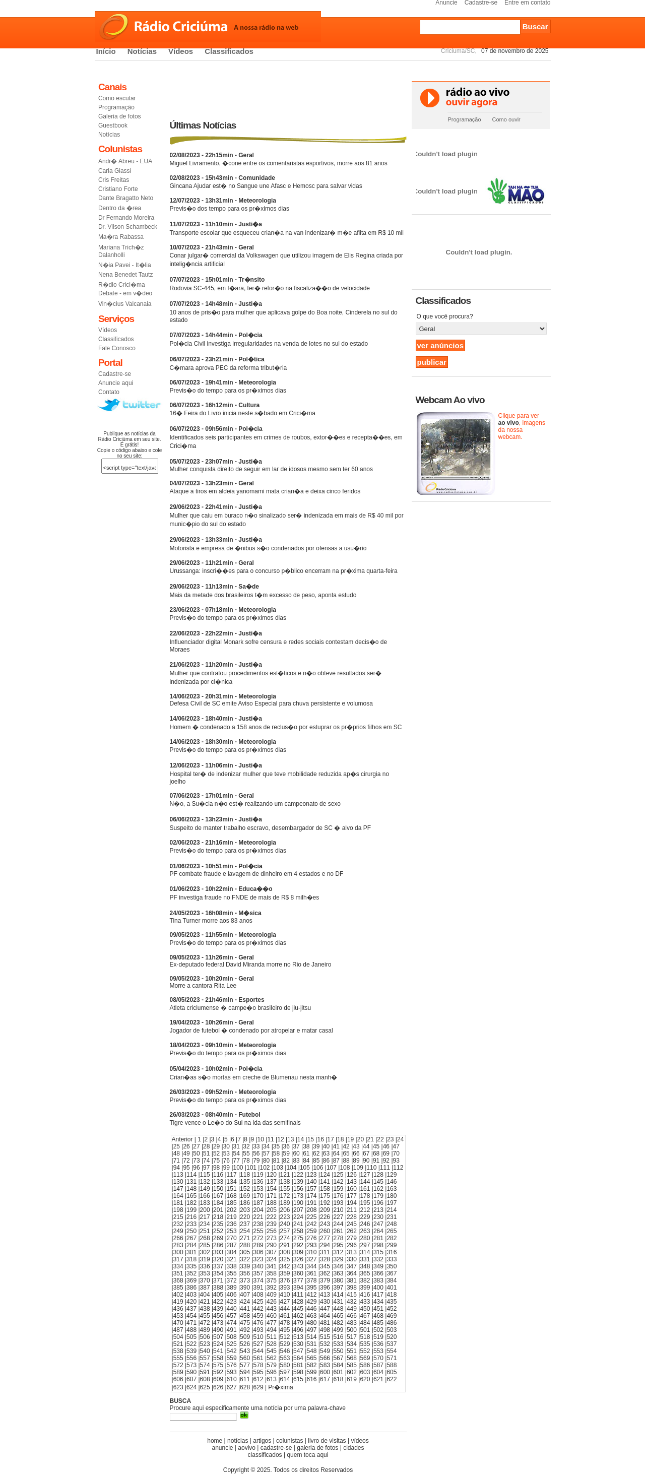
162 (378, 1188)
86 (326, 1160)
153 (258, 1188)
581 (298, 1365)
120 (272, 1174)
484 (365, 1322)
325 (285, 1259)
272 (258, 1238)
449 (352, 1308)
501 (365, 1329)
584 (338, 1365)
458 (245, 1315)
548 (311, 1351)
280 (365, 1238)
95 (186, 1167)
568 (352, 1358)
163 (391, 1188)
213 (378, 1209)
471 (191, 1322)
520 (391, 1336)
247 (378, 1224)
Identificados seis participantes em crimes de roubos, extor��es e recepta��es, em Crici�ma (286, 437)
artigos (262, 1440)
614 (285, 1379)
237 (245, 1224)
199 (191, 1209)
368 (178, 1280)
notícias (237, 1440)
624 (191, 1387)
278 (338, 1238)
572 (178, 1365)
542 (232, 1351)
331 (365, 1259)
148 (191, 1188)
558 (218, 1358)
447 (325, 1308)
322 (245, 1259)
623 (178, 1387)
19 (350, 1139)
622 (391, 1379)
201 (218, 1209)
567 (338, 1358)
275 (298, 1238)
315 (378, 1252)
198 (178, 1209)
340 (258, 1266)
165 (191, 1195)
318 (191, 1259)
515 (325, 1336)
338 (232, 1266)
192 (325, 1202)
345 (325, 1266)
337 (218, 1266)
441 (245, 1308)
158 (325, 1188)
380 (338, 1280)
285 (205, 1245)
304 (232, 1252)
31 (236, 1146)
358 (272, 1273)
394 (298, 1287)
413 (325, 1294)
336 (205, 1266)
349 (378, 1266)
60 (296, 1153)
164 (178, 1195)
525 (232, 1343)
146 (391, 1181)
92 (386, 1160)
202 (232, 1209)
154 (272, 1188)
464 (325, 1315)
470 (178, 1322)
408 (258, 1294)
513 (298, 1336)
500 (352, 1329)
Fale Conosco (117, 348)
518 (365, 1336)
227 (338, 1217)
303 (218, 1252)
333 (391, 1259)
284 (191, 1245)
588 (391, 1365)
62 (316, 1153)
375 (272, 1280)
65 (346, 1153)
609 (218, 1379)
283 (178, 1245)
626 (218, 1387)
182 (191, 1202)
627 (232, 1387)
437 (191, 1308)
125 (338, 1174)
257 (285, 1231)
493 (258, 1329)
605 (391, 1372)
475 (245, 1322)
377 (298, 1280)
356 (245, 1273)
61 (306, 1153)
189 (285, 1202)
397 (338, 1287)
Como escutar (117, 98)
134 (232, 1181)
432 (352, 1301)
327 (311, 1259)
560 (245, 1358)
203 (245, 1209)
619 (352, 1379)
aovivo (246, 1447)
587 (378, 1365)
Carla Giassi (114, 170)
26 (186, 1146)
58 (276, 1153)
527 (258, 1343)
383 (378, 1280)
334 (178, 1266)
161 (365, 1188)
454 (191, 1315)
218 (218, 1217)
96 (196, 1167)
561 (258, 1358)
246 (365, 1224)
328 (325, 1259)
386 (191, 1287)
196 (378, 1202)
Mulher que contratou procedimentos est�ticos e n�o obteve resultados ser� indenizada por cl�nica (275, 673)
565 (311, 1358)
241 (298, 1224)
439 (218, 1308)
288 (245, 1245)
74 (206, 1160)
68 (376, 1153)
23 (390, 1139)
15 (310, 1139)
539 (191, 1351)
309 (298, 1252)
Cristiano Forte (118, 188)
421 (205, 1301)
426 (272, 1301)
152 (245, 1188)
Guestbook (112, 125)
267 (191, 1238)
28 (206, 1146)
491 (232, 1329)
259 (311, 1231)
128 (378, 1174)
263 (365, 1231)
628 (245, 1387)
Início (106, 51)
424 (245, 1301)
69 (386, 1153)
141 (325, 1181)
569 (365, 1358)
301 (191, 1252)
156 (298, 1188)
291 (285, 1245)
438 (205, 1308)
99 (226, 1167)
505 (191, 1336)
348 (365, 1266)
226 (325, 1217)
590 (191, 1372)
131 (191, 1181)
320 (218, 1259)
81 (276, 1160)
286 (218, 1245)
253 (232, 1231)
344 (311, 1266)
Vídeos (180, 51)
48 (176, 1153)
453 (178, 1315)
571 (391, 1358)
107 (332, 1167)
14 (300, 1139)
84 (306, 1160)
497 (311, 1329)
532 (325, 1343)
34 (266, 1146)
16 (320, 1139)
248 (391, 1224)
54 (236, 1153)
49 (186, 1153)
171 (272, 1195)
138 (285, 1181)
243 (325, 1224)
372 (232, 1280)
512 (285, 1336)
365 (365, 1273)
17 (330, 1139)
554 (391, 1351)
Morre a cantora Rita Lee (212, 982)
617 (325, 1379)
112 (398, 1167)
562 (272, 1358)
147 (178, 1188)
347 (352, 1266)
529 (285, 1343)
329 (338, 1259)
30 (226, 1146)
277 (325, 1238)
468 (378, 1315)
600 (325, 1372)
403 (191, 1294)
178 (365, 1195)
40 (326, 1146)
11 (270, 1139)
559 (232, 1358)
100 (238, 1167)
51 (206, 1153)
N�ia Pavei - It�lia (124, 265)
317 (178, 1259)
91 (376, 1160)
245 (352, 1224)
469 (391, 1315)
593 (232, 1372)
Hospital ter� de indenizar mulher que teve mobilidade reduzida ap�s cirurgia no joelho (280, 773)
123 (311, 1174)
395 (311, 1287)
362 (325, 1273)
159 (338, 1188)
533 (338, 1343)
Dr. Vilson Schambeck (127, 226)
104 (291, 1167)
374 (258, 1280)
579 (272, 1365)
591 (205, 1372)
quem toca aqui (307, 1454)
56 (256, 1153)
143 (352, 1181)
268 (205, 1238)
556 (191, 1358)
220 (245, 1217)
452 (391, 1308)
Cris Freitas (113, 179)
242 (311, 1224)
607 (191, 1379)
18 (340, 1139)
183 (205, 1202)
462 (298, 1315)
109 (358, 1167)
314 (365, 1252)
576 (232, 1365)
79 (256, 1160)
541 (218, 1351)
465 (338, 1315)
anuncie (222, 1447)
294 (325, 1245)
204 (258, 1209)
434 (378, 1301)
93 (396, 1160)
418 (391, 1294)
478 (285, 1322)
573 (191, 1365)
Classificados (229, 51)
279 (352, 1238)
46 (386, 1146)
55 (246, 1153)
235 (218, 1224)
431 (338, 1301)
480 (311, 1322)
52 (216, 1153)
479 (298, 1322)
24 (400, 1139)
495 (285, 1329)
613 (272, 1379)
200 (205, 1209)
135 (245, 1181)
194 (352, 1202)
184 (218, 1202)
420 (191, 1301)
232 (178, 1224)
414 (338, 1294)
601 (338, 1372)
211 (352, 1209)
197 (391, 1202)
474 (232, 1322)
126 (352, 1174)
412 (311, 1294)
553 (378, 1351)
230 (378, 1217)
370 (205, 1280)
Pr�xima (280, 1387)
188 (272, 1202)
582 (311, 1365)
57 (266, 1153)
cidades (353, 1447)
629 (258, 1387)
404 (205, 1294)
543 (245, 1351)
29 (216, 1146)
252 (218, 1231)
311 (325, 1252)
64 (336, 1153)
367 (391, 1273)
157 (311, 1188)
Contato (108, 392)
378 (311, 1280)
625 (205, 1387)
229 (365, 1217)
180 (391, 1195)
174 (311, 1195)
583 (325, 1365)
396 (325, 1287)
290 (272, 1245)
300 (178, 1252)
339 (245, 1266)
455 (205, 1315)
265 (391, 1231)
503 (391, 1329)
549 (325, 1351)
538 (178, 1351)
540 (205, 1351)
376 (285, 1280)
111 (385, 1167)
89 (356, 1160)
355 (232, 1273)
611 (245, 1379)
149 (205, 1188)
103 (278, 1167)
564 (298, 1358)
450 (365, 1308)
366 (378, 1273)
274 (285, 1238)
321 (232, 1259)
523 (205, 1343)
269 (218, 1238)
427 (285, 1301)
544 (258, 1351)
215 (178, 1217)
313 (352, 1252)
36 (286, 1146)
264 (378, 1231)
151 (232, 1188)
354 (218, 1273)
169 (245, 1195)
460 (272, 1315)
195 (365, 1202)
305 (245, 1252)
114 (191, 1174)
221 (258, 1217)
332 (378, 1259)
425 (258, 1301)
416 (365, 1294)
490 (218, 1329)
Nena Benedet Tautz (125, 274)
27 (196, 1146)
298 (378, 1245)
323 (258, 1259)
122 (298, 1174)
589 (178, 1372)
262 (352, 1231)
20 (360, 1139)
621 (378, 1379)
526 (245, 1343)
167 (218, 1195)
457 (232, 1315)
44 (366, 1146)
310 (311, 1252)
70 (396, 1153)
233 (191, 1224)
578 (258, 1365)
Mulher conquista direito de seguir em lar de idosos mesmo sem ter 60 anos (271, 465)
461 (285, 1315)
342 (285, 1266)
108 (345, 1167)
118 (245, 1174)
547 (298, 1351)
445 (298, 1308)
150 (218, 1188)
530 (298, 1343)
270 (232, 1238)
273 (272, 1238)
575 (218, 1365)
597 (285, 1372)
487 (178, 1329)
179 (378, 1195)
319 (205, 1259)
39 (316, 1146)
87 (336, 1160)
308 (285, 1252)
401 (391, 1287)
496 (298, 1329)
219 (232, 1217)
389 (232, 1287)
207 (298, 1209)
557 (205, 1358)
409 (272, 1294)
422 (218, 1301)
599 (311, 1372)
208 (311, 1209)
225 (311, 1217)
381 (352, 1280)
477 (272, 1322)
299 (391, 1245)
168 (232, 1195)
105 (305, 1167)
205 (272, 1209)
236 (232, 1224)
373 (245, 1280)
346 (338, 1266)
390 (245, 1287)
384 (391, 1280)
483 (352, 1322)
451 (378, 1308)
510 (258, 1336)
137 (272, 1181)
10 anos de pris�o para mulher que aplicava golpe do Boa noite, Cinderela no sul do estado (284, 312)
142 (338, 1181)
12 (280, 1139)
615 (298, 1379)
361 (311, 1273)
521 (178, 1343)
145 (378, 1181)
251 (205, 1231)
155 (285, 1188)
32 (246, 1146)
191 (311, 1202)
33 (256, 1146)
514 (311, 1336)
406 (232, 1294)
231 (391, 1217)
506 (205, 1336)
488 (191, 1329)
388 (218, 1287)
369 (191, 1280)
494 (272, 1329)
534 (352, 1343)
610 (232, 1379)
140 (311, 1181)
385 (178, 1287)
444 (285, 1308)
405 (218, 1294)
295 (338, 1245)
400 (378, 1287)
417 (378, 1294)
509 (245, 1336)
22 (380, 1139)
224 (298, 1217)
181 (178, 1202)
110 (371, 1167)
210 (338, 1209)
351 (178, 1273)
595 (258, 1372)
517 (352, 1336)
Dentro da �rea (119, 208)
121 (285, 1174)
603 (365, 1372)
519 (378, 1336)
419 (178, 1301)
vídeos (359, 1440)
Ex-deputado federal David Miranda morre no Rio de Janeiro (251, 961)
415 (352, 1294)
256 (272, 1231)
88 (346, 1160)
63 (326, 1153)
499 (338, 1329)
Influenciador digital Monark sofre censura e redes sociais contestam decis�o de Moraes (279, 641)
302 (205, 1252)
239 (272, 1224)
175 (325, 1195)
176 (338, 1195)
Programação (116, 107)
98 (216, 1167)
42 (346, 1146)
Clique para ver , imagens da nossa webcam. (521, 426)
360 (298, 1273)
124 (325, 1174)
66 (356, 1153)
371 (218, 1280)
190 (298, 1202)
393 (285, 1287)
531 (311, 1343)
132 (205, 1181)
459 (258, 1315)
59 (286, 1153)
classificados (265, 1454)
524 (218, 1343)
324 (272, 1259)
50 (196, 1153)
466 (352, 1315)
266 (178, 1238)
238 (258, 1224)
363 (338, 1273)
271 (245, 1238)
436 (178, 1308)
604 (378, 1372)
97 (206, 1167)
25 (176, 1146)
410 (285, 1294)
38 (306, 1146)
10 (260, 1139)
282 (391, 1238)
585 (352, 1365)
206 (285, 1209)
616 (311, 1379)
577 (245, 1365)
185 (232, 1202)
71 (176, 1160)
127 (365, 1174)
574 (205, 1365)
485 (378, 1322)
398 (352, 1287)
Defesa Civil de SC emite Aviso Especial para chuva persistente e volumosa (271, 700)
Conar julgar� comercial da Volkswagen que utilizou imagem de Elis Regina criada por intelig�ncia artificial (287, 256)
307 (272, 1252)
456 (218, 1315)
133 (218, 1181)
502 (378, 1329)
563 (285, 1358)
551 (352, 1351)
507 (218, 1336)
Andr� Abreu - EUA (125, 161)
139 (298, 1181)
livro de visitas (327, 1440)
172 (285, 1195)
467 (365, 1315)
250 (191, 1231)
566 (325, 1358)
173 (298, 1195)
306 (258, 1252)
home (214, 1440)
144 (365, 1181)
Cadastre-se (114, 373)
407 (245, 1294)
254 (245, 1231)
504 (178, 1336)
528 (272, 1343)
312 (338, 1252)
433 (365, 1301)
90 (366, 1160)
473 (218, 1322)
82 (286, 1160)
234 (205, 1224)
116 (218, 1174)
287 (232, 1245)
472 (205, 1322)
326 (298, 1259)
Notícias (142, 51)
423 (232, 1301)
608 (205, 1379)
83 (296, 1160)
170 (258, 1195)
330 (352, 1259)
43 (356, 1146)
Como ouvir (506, 119)
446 (311, 1308)
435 (391, 1301)
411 (298, 1294)
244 (338, 1224)
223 (285, 1217)
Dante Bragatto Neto (125, 198)
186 (245, 1202)
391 (258, 1287)
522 (191, 1343)
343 (298, 1266)
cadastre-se (276, 1447)
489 (205, 1329)
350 (391, 1266)
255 (258, 1231)
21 (370, 1139)
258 (298, 1231)
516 (338, 1336)
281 (378, 1238)
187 (258, 1202)
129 (391, 1174)
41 (336, 1146)
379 (325, 1280)
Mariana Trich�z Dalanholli (121, 251)
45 (376, 1146)
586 (365, 1365)
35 (276, 1146)
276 (311, 1238)
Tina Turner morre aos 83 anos (216, 917)
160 (352, 1188)
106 (318, 1167)
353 (205, 1273)
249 (178, 1231)
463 (311, 1315)
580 (285, 1365)
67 (366, 1153)
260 (325, 1231)
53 (226, 1153)
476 (258, 1322)
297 (365, 1245)
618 (338, 1379)
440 (232, 1308)
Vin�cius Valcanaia (125, 303)
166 (205, 1195)
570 (378, 1358)
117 (232, 1174)
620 (365, 1379)
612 (258, 1379)
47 (396, 1146)
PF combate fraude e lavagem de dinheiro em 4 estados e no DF (257, 870)
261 (338, 1231)
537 (391, 1343)
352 (191, 1273)
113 (178, 1174)
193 (338, 1202)
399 (365, 1287)
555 (178, 1358)
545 (272, 1351)
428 (298, 1301)
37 (296, 1146)
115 (205, 1174)
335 (191, 1266)
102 (265, 1167)
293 (311, 1245)
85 (316, 1160)
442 (258, 1308)
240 (285, 1224)
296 (352, 1245)
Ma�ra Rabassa (121, 236)
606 (178, 1379)
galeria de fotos (317, 1447)
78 (246, 1160)
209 (325, 1209)
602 (352, 1372)
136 (258, 1181)
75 (216, 1160)
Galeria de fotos (119, 116)
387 (205, 1287)
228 (352, 1217)
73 (196, 1160)
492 (245, 1329)
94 (176, 1167)
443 (272, 1308)
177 (352, 1195)
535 (365, 1343)
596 (272, 1372)
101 (251, 1167)
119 (258, 1174)
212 (365, 1209)
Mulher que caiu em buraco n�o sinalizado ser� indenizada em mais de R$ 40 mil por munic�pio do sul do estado (287, 515)
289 (258, 1245)
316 (391, 1252)
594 (245, 1372)
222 (272, 1217)
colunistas (289, 1440)
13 (290, 1139)
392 (272, 1287)
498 (325, 1329)
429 (311, 1301)
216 (191, 1217)
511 (272, 1336)
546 (285, 1351)
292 (298, 1245)
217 (205, 1217)
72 (186, 1160)
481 (325, 1322)
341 (272, 1266)
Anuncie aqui (115, 383)
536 (378, 1343)
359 (285, 1273)
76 (226, 1160)
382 (365, 1280)
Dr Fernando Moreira (126, 217)
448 (338, 1308)
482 (338, 1322)
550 (338, 1351)
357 (258, 1273)
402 (178, 1294)
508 (232, 1336)
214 (391, 1209)
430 (325, 1301)
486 (391, 1322)
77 (236, 1160)
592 (218, 1372)
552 (365, 1351)
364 (352, 1273)
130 (178, 1181)
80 (266, 1160)
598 (298, 1372)
